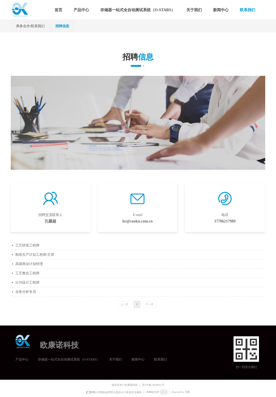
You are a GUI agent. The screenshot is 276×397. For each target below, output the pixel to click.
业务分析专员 (25, 292)
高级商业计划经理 (29, 264)
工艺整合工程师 (27, 273)
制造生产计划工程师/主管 (34, 254)
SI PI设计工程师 (27, 282)
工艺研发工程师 (27, 245)
